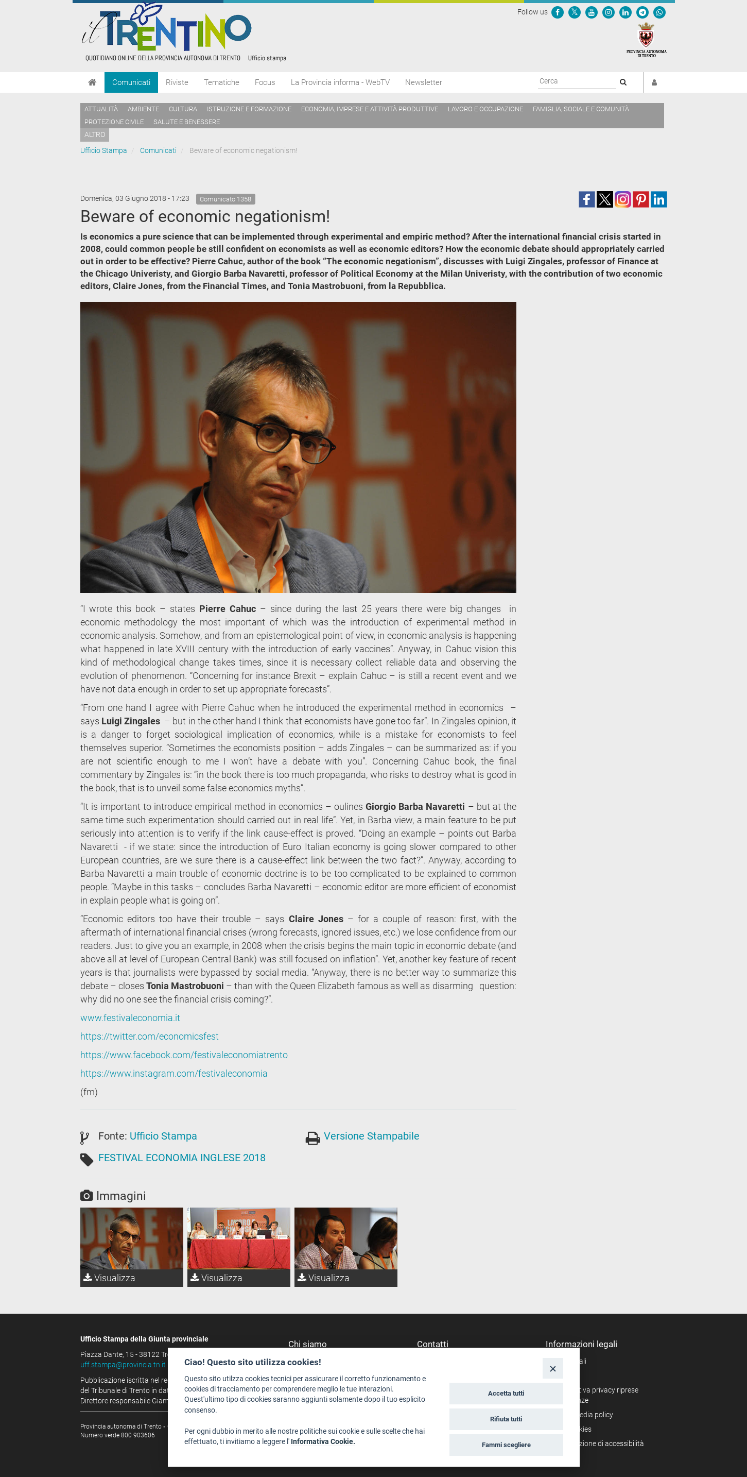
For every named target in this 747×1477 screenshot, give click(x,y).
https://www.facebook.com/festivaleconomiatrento (184, 1054)
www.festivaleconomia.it (130, 1017)
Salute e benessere (186, 122)
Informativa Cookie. (323, 1441)
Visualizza (109, 1277)
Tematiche (221, 82)
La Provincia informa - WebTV (340, 82)
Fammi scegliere (506, 1445)
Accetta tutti (506, 1393)
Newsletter (423, 82)
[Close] (553, 1368)
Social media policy (583, 1415)
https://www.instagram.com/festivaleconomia (174, 1073)
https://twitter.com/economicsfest (149, 1036)
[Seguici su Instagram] (608, 12)
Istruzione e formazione (249, 109)
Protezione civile (114, 122)
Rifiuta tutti (506, 1419)
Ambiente (143, 109)
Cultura (183, 109)
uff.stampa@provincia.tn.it (123, 1365)
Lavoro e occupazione (485, 109)
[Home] (92, 82)
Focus (265, 82)
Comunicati (131, 82)
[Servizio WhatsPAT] (659, 12)
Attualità (101, 109)
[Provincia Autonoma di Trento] (647, 39)
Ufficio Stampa (103, 150)
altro (94, 134)
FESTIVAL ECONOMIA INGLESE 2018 (182, 1157)
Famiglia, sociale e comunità (581, 109)
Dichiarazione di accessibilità (598, 1443)
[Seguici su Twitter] (574, 12)
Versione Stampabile (372, 1136)
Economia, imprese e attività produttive (369, 109)
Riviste (177, 82)
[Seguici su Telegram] (642, 12)
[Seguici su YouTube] (591, 12)
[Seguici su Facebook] (557, 12)
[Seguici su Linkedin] (625, 12)
